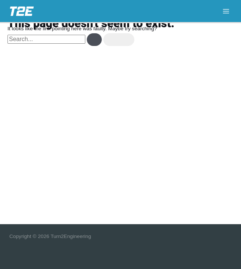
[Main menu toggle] (226, 11)
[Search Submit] (94, 39)
